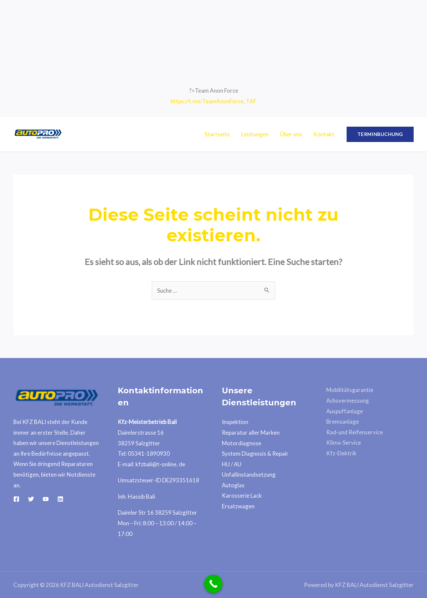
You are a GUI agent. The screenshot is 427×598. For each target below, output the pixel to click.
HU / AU (232, 464)
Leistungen (255, 134)
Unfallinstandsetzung (249, 474)
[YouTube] (46, 499)
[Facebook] (16, 499)
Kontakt (323, 134)
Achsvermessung (347, 400)
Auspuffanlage (344, 411)
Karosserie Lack (242, 495)
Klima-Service (343, 442)
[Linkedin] (60, 499)
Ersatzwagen (238, 506)
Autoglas (233, 485)
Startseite (217, 134)
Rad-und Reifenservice (354, 432)
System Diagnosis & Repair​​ (255, 453)
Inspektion (235, 421)
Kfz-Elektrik (341, 453)
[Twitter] (31, 499)
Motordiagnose (241, 443)
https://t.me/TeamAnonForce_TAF (213, 101)
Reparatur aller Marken (251, 432)
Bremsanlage (342, 421)
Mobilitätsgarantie (349, 389)
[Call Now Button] (213, 584)
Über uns (291, 134)
